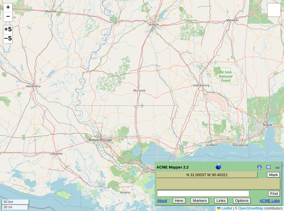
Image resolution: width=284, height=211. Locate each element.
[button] (8, 8)
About (162, 200)
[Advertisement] (31, 169)
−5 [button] (8, 39)
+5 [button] (8, 29)
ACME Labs (270, 200)
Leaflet (224, 208)
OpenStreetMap (250, 208)
